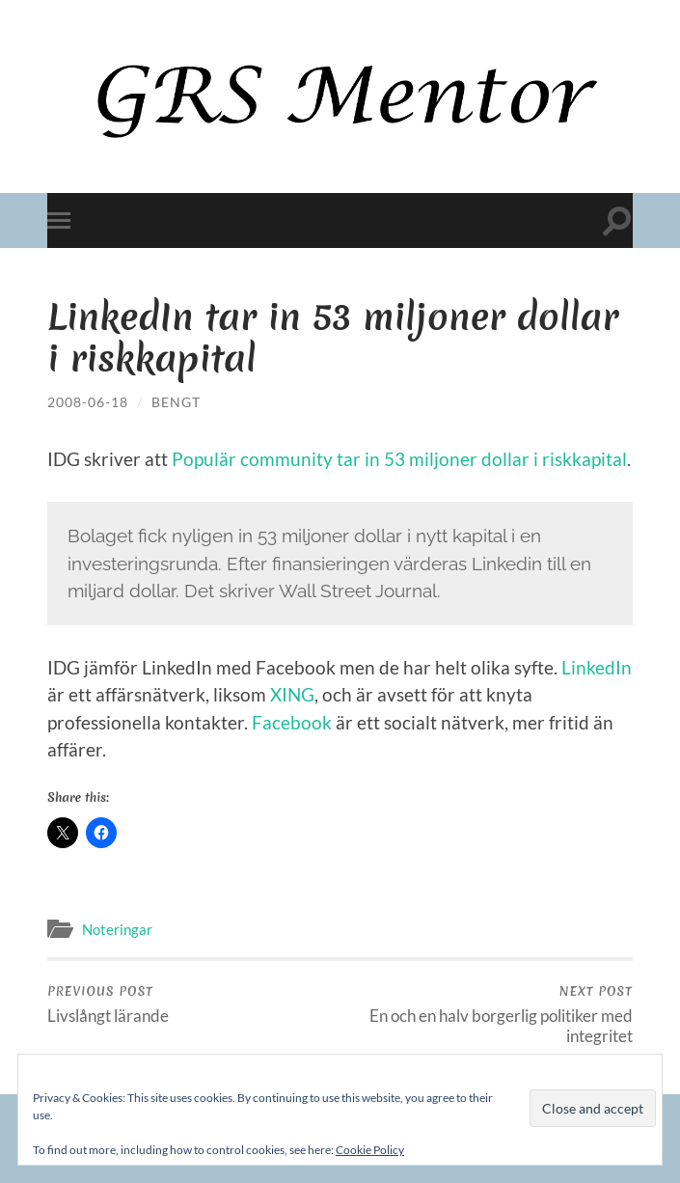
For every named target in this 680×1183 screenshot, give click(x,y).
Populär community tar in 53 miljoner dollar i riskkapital (399, 459)
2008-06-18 (87, 402)
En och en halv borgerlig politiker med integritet (489, 1014)
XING (292, 694)
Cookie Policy (370, 1149)
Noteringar (117, 929)
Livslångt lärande (108, 1004)
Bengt (176, 402)
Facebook (292, 722)
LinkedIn (596, 667)
